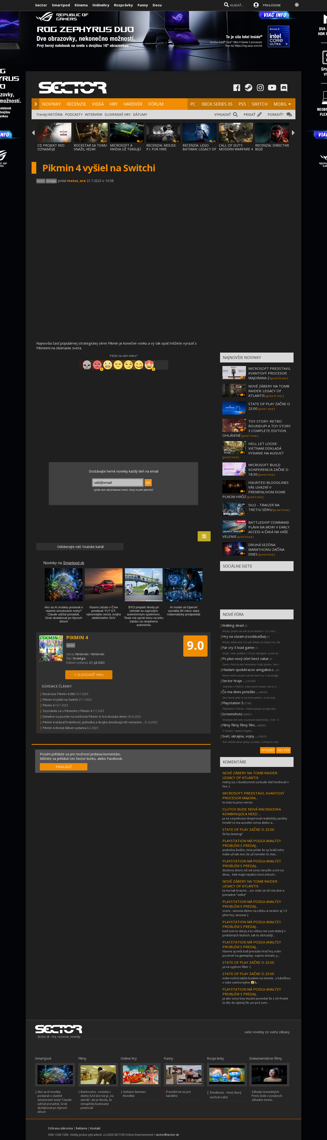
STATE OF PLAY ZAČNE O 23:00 (248, 829)
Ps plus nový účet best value (245, 658)
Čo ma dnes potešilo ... (240, 691)
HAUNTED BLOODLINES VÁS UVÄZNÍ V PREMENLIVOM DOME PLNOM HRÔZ (255, 489)
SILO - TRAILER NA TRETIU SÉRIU (263, 507)
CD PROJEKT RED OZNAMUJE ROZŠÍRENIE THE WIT (54, 149)
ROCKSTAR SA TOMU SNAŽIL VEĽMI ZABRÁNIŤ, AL (90, 149)
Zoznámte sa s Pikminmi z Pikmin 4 (67, 711)
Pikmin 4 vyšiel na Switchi (60, 699)
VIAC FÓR (283, 750)
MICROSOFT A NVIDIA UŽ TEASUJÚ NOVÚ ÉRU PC (125, 149)
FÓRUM (156, 104)
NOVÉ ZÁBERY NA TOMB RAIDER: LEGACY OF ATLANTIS (268, 391)
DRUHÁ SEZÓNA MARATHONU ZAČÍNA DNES (266, 549)
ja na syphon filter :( (236, 967)
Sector (41, 5)
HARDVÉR (132, 104)
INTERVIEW (93, 114)
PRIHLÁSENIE (272, 5)
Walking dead (233, 625)
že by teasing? (232, 834)
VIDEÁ (98, 104)
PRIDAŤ (249, 114)
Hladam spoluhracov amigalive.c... (249, 669)
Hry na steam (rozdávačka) (244, 636)
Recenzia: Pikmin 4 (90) (59, 694)
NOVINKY (51, 104)
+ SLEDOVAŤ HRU (88, 674)
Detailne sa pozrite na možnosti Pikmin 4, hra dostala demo (85, 716)
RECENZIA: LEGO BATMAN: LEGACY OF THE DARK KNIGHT (199, 149)
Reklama (81, 1128)
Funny (143, 5)
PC (193, 104)
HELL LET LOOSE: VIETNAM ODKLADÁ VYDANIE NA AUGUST (266, 448)
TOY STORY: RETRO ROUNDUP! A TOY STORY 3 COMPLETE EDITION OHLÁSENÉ (256, 428)
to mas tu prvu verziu (237, 802)
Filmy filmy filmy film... (239, 725)
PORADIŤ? (275, 114)
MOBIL (280, 104)
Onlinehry (100, 5)
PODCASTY (73, 114)
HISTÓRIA (55, 114)
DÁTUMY (140, 114)
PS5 (242, 104)
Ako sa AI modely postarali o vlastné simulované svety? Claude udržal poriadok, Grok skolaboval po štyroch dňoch (54, 1102)
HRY (114, 104)
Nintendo (82, 654)
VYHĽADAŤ (222, 114)
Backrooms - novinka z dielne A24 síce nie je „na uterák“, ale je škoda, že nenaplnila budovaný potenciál (97, 1100)
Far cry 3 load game (238, 647)
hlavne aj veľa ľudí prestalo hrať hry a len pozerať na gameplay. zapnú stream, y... (251, 953)
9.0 (195, 645)
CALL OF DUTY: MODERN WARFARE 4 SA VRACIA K (236, 149)
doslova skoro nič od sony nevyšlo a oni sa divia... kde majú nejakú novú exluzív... (253, 872)
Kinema (81, 5)
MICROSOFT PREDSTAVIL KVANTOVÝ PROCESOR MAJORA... (253, 795)
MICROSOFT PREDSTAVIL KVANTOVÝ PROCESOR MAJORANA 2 (269, 373)
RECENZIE (76, 104)
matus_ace (76, 180)
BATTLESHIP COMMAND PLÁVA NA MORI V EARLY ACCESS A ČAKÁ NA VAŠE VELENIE (256, 529)
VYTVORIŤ (267, 750)
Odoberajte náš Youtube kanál (80, 546)
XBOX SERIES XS (217, 104)
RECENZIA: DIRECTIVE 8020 (272, 147)
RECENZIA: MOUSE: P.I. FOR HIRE (161, 147)
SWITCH (260, 104)
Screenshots (232, 714)
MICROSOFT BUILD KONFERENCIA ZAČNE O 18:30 (268, 469)
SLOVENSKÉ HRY (118, 114)
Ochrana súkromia (60, 1128)
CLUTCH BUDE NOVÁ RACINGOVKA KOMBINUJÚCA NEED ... (251, 811)
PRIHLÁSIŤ (64, 767)
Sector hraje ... (233, 680)
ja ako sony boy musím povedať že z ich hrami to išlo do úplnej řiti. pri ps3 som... (255, 1000)
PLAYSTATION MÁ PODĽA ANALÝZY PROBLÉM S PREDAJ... (251, 843)
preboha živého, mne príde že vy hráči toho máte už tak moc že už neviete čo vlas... (253, 852)
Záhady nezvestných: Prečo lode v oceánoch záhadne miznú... (267, 1096)
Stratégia (79, 658)
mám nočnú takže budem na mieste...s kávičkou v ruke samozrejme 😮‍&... (256, 980)
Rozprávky (123, 5)
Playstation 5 (232, 702)
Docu (157, 5)
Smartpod (61, 5)
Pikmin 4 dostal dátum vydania (64, 728)
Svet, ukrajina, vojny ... (239, 736)
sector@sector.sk (167, 1135)
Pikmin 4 (48, 705)
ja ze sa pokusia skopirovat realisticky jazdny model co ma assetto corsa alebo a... (254, 820)
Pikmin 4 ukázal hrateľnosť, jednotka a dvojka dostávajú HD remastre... (93, 722)
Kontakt (95, 1128)
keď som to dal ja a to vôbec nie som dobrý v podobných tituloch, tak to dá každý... (254, 933)
